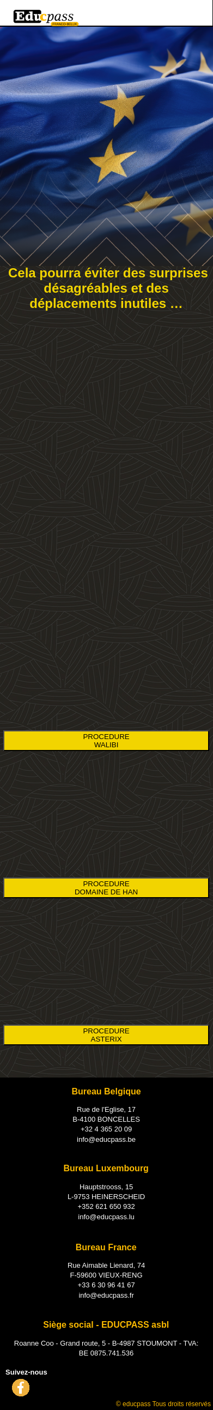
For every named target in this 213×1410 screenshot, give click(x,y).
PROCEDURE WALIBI (106, 741)
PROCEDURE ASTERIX (106, 1035)
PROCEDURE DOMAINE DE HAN (106, 888)
